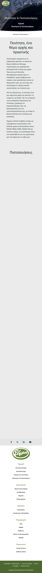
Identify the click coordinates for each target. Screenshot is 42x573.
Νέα (21, 524)
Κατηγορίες (21, 510)
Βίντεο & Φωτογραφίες (21, 534)
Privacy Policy (25, 566)
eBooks (21, 538)
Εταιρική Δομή (21, 471)
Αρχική (21, 23)
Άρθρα (21, 527)
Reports (21, 496)
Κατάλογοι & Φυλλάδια (21, 513)
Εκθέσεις (21, 531)
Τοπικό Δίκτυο (21, 548)
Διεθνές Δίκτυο (21, 552)
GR (25, 3)
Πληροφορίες (21, 499)
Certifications (21, 492)
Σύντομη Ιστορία (21, 468)
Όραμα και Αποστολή (21, 475)
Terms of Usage (27, 564)
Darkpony (30, 570)
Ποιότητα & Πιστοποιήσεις (22, 26)
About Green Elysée (21, 489)
